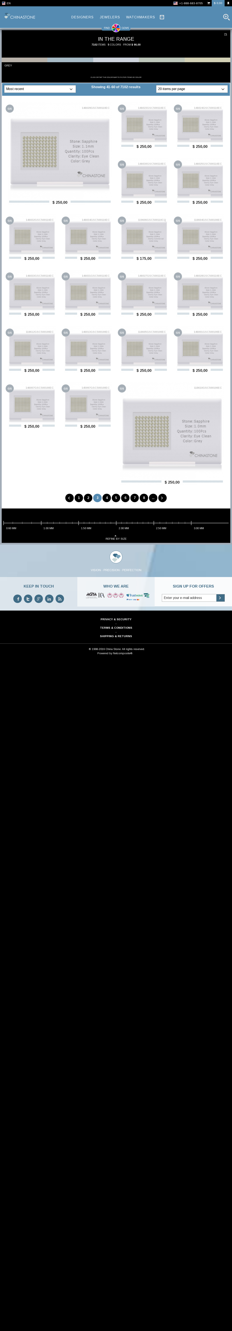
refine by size (116, 537)
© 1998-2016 (97, 649)
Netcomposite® (122, 653)
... (153, 498)
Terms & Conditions (116, 627)
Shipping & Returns (116, 636)
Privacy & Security (116, 619)
